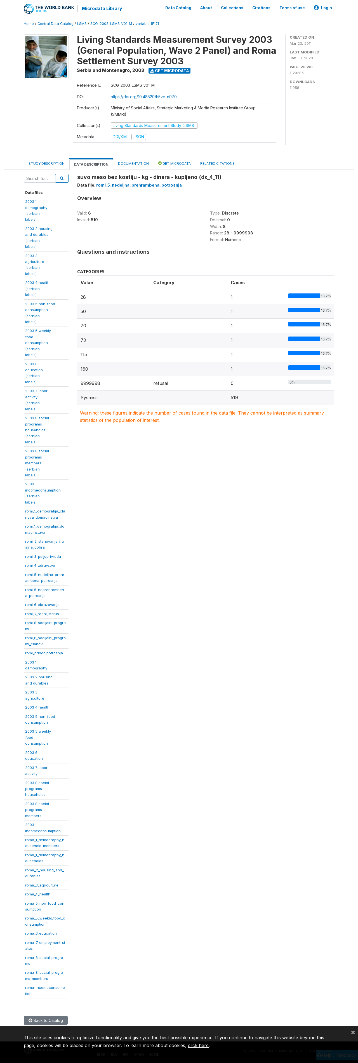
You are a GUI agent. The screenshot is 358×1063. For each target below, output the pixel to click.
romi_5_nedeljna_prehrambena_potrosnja (139, 185)
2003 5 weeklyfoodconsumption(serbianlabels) (38, 342)
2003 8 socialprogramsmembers (37, 809)
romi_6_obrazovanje (42, 604)
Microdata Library (102, 8)
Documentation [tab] (133, 163)
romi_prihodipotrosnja (44, 653)
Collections (232, 8)
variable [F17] (147, 24)
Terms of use (292, 8)
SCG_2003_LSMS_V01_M (111, 24)
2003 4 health (37, 707)
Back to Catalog (46, 1020)
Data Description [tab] (91, 164)
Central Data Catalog (55, 24)
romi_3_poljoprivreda (43, 556)
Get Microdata (169, 70)
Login (323, 8)
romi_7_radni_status (42, 614)
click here (198, 1045)
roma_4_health (37, 894)
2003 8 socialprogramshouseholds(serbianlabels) (37, 430)
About (206, 8)
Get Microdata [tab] (174, 163)
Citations (261, 8)
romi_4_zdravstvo (40, 565)
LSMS (82, 24)
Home (29, 24)
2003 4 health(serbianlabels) (37, 288)
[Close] (353, 1032)
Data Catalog (178, 8)
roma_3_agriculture (41, 885)
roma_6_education (41, 933)
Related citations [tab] (217, 163)
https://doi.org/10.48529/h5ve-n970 (144, 96)
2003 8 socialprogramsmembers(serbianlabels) (37, 463)
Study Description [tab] (47, 163)
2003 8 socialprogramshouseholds (37, 788)
